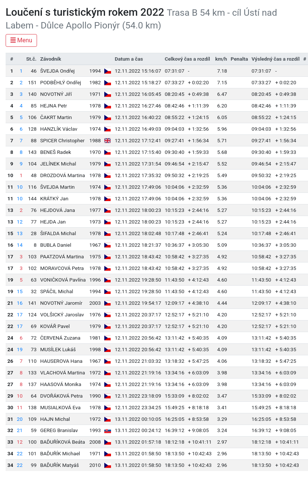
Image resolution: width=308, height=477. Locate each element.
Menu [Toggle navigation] (21, 40)
